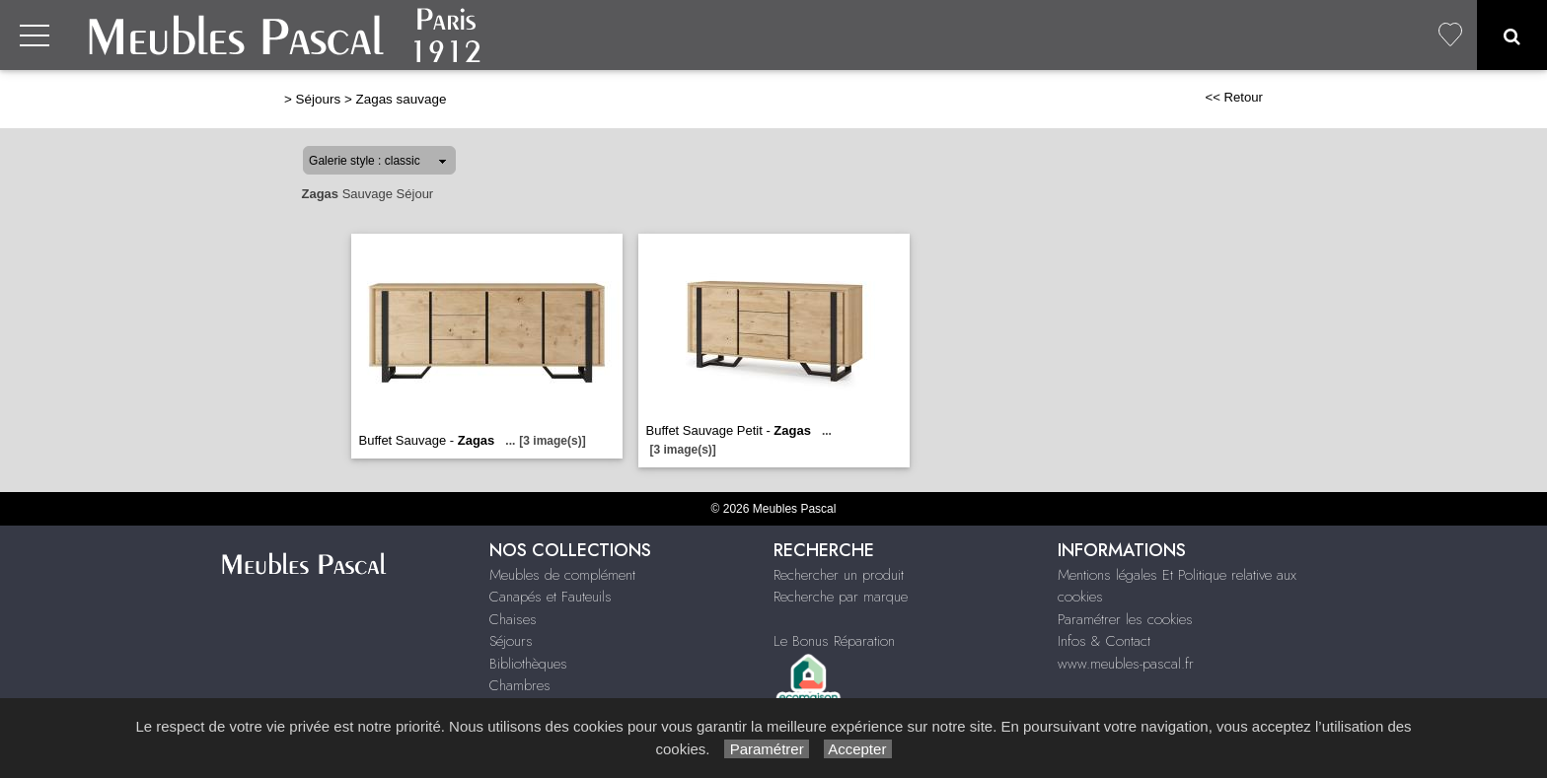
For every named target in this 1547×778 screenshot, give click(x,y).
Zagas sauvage (400, 99)
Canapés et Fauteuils (550, 596)
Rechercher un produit (839, 575)
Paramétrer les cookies (1125, 619)
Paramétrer (766, 749)
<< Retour (1234, 97)
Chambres (520, 685)
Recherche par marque (841, 596)
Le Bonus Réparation (834, 641)
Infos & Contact (1104, 641)
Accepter (858, 749)
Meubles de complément (562, 575)
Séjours (318, 99)
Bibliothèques (528, 663)
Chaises (513, 619)
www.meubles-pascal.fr (1126, 663)
